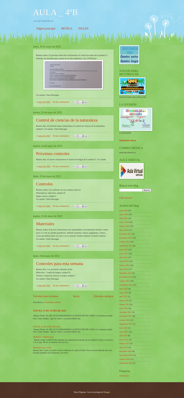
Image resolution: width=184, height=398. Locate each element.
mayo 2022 (123, 293)
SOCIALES (124, 376)
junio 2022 (123, 289)
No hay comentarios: (61, 102)
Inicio (76, 296)
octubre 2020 (124, 359)
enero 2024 (123, 230)
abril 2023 (123, 257)
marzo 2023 (124, 261)
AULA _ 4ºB (55, 12)
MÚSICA (66, 28)
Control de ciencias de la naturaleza (66, 120)
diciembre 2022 (125, 273)
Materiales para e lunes (42, 348)
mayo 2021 (123, 332)
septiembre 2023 (126, 246)
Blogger (106, 392)
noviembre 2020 (125, 355)
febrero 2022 (124, 304)
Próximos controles (53, 153)
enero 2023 (123, 269)
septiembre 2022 (126, 285)
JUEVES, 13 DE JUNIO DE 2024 (49, 310)
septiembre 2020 (126, 363)
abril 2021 (123, 336)
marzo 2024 (124, 222)
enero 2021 (123, 347)
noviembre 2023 (125, 238)
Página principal (46, 28)
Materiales (45, 223)
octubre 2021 (124, 320)
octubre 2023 (124, 242)
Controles (44, 183)
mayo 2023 (123, 253)
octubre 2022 (124, 281)
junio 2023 (123, 250)
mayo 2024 (123, 214)
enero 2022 (123, 308)
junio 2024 (123, 210)
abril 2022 (123, 296)
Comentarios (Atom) (52, 302)
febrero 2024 (124, 226)
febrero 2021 (124, 343)
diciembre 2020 (125, 351)
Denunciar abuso (127, 140)
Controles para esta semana (59, 263)
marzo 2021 (124, 340)
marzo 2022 (124, 301)
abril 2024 (123, 218)
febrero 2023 (124, 265)
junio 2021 (123, 328)
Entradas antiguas (104, 296)
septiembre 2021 (126, 324)
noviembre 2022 (125, 277)
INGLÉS (83, 28)
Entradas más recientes (46, 296)
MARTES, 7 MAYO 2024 (43, 337)
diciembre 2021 (125, 312)
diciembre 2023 (125, 234)
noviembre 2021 (125, 316)
